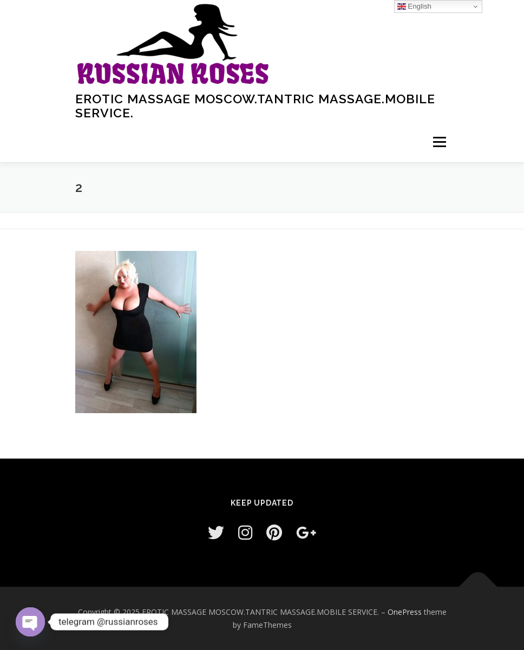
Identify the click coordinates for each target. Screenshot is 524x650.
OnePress (405, 612)
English (414, 6)
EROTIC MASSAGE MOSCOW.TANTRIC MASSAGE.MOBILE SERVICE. (255, 105)
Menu (439, 142)
